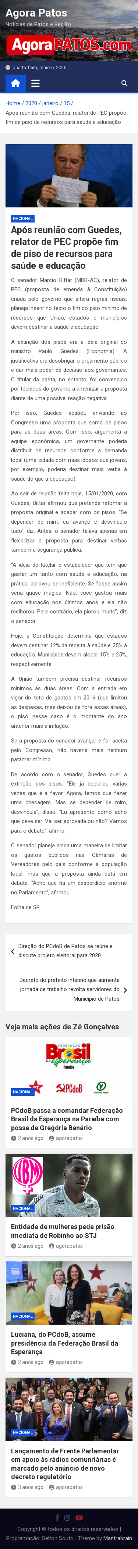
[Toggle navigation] (35, 83)
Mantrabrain (117, 1538)
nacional (23, 218)
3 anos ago (27, 1487)
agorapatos (66, 1138)
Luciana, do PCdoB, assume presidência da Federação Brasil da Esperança (64, 1343)
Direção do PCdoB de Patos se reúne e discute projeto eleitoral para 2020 (65, 951)
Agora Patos (36, 12)
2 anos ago (27, 1138)
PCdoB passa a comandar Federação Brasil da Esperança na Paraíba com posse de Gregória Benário (67, 1119)
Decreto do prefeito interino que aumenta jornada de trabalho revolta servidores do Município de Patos (70, 989)
